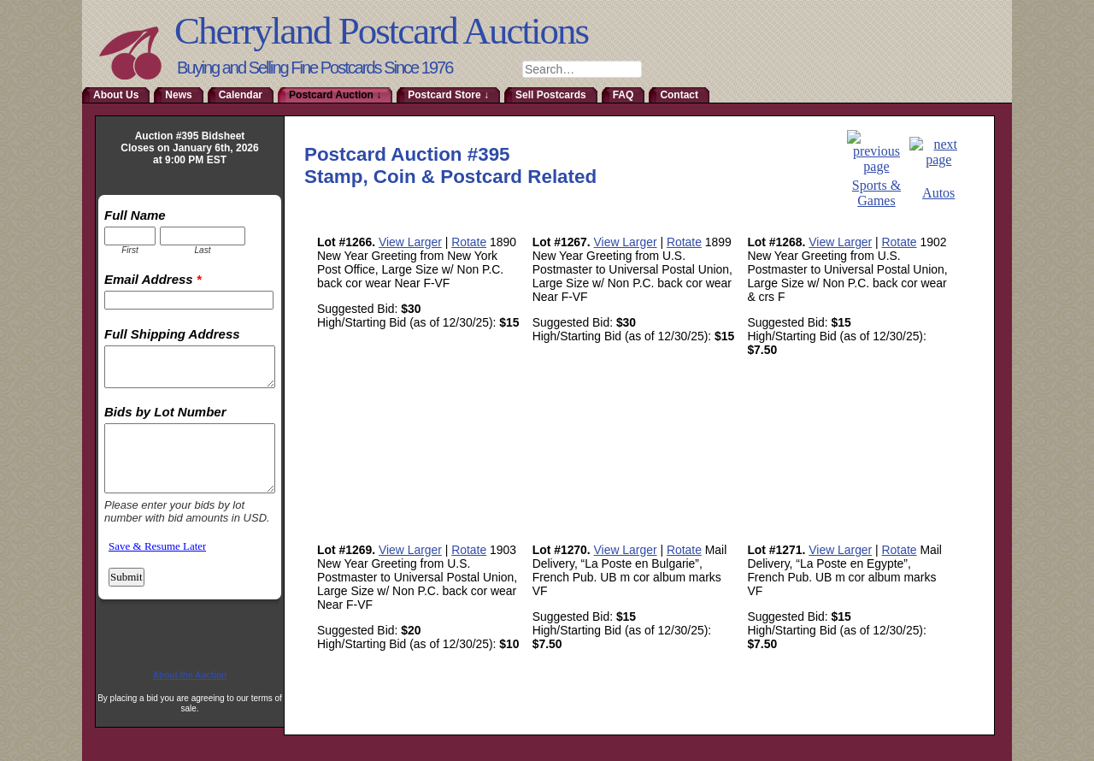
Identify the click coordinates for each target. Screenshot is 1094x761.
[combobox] (582, 69)
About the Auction (189, 675)
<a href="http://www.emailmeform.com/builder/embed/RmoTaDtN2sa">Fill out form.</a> (190, 424)
